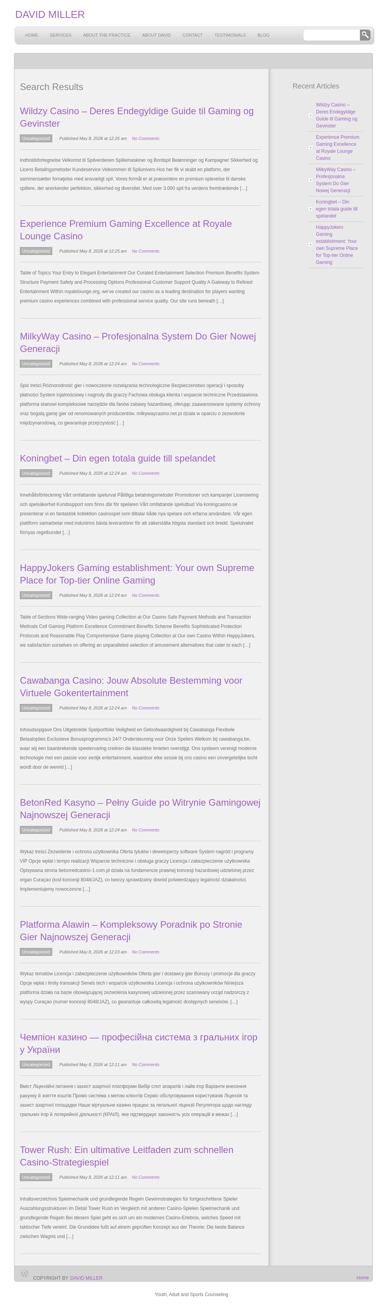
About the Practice (106, 35)
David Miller (86, 1278)
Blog (264, 35)
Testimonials (230, 35)
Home (31, 35)
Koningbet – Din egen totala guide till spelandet (117, 458)
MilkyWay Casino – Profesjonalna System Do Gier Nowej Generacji (336, 180)
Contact (192, 35)
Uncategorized (36, 138)
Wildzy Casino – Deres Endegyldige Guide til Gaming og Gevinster (336, 115)
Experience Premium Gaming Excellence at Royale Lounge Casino (337, 147)
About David (156, 35)
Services (60, 35)
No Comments (145, 138)
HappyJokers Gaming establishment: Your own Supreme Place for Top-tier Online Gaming (337, 245)
